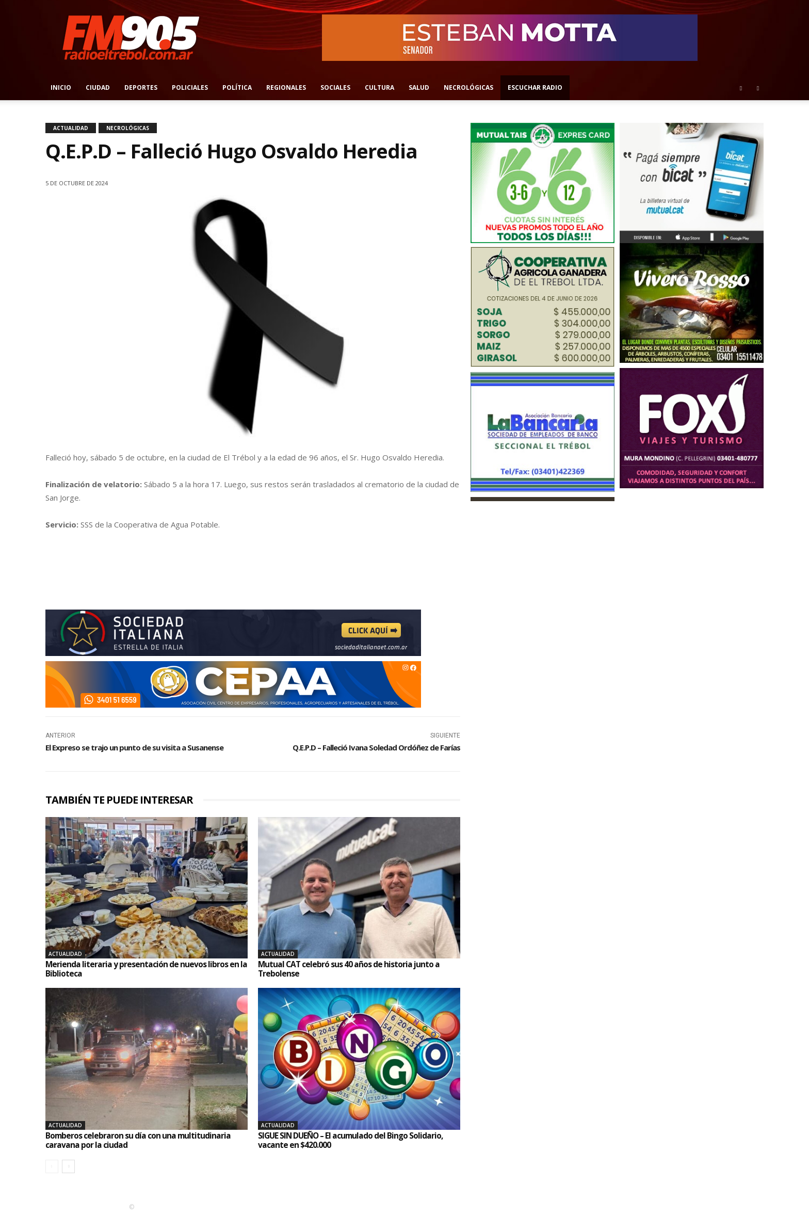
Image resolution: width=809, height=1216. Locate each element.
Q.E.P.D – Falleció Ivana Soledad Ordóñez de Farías (376, 747)
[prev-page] (51, 1166)
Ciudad (98, 87)
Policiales (190, 87)
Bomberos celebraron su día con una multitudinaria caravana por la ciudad (139, 1139)
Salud (419, 87)
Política (237, 87)
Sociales (335, 87)
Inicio (61, 87)
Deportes (140, 87)
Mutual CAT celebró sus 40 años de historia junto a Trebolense (350, 968)
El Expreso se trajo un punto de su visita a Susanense (134, 747)
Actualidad (70, 128)
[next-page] (68, 1166)
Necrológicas (468, 87)
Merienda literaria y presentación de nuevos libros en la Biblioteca (142, 968)
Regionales (286, 87)
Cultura (379, 87)
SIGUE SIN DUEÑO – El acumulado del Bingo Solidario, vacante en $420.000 (353, 1139)
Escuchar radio (535, 87)
